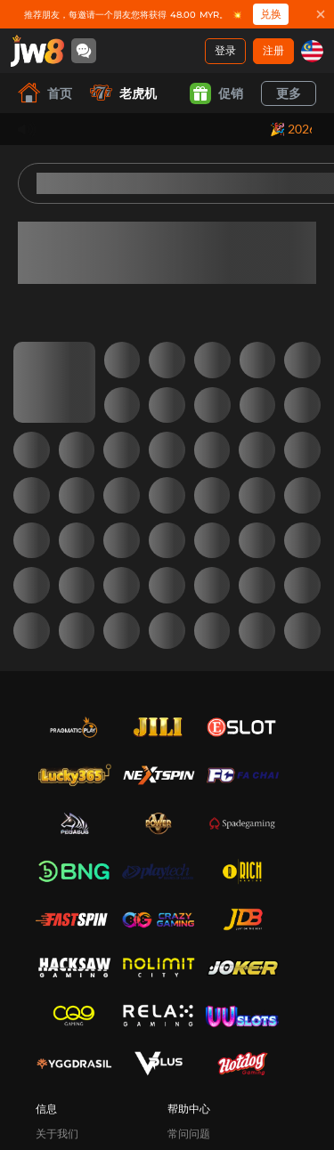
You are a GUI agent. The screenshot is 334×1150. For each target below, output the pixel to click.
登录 (225, 50)
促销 (216, 93)
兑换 (270, 13)
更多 (288, 93)
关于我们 (57, 1133)
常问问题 (188, 1133)
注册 (273, 50)
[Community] (83, 50)
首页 (45, 93)
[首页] (37, 50)
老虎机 (123, 93)
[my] (312, 51)
